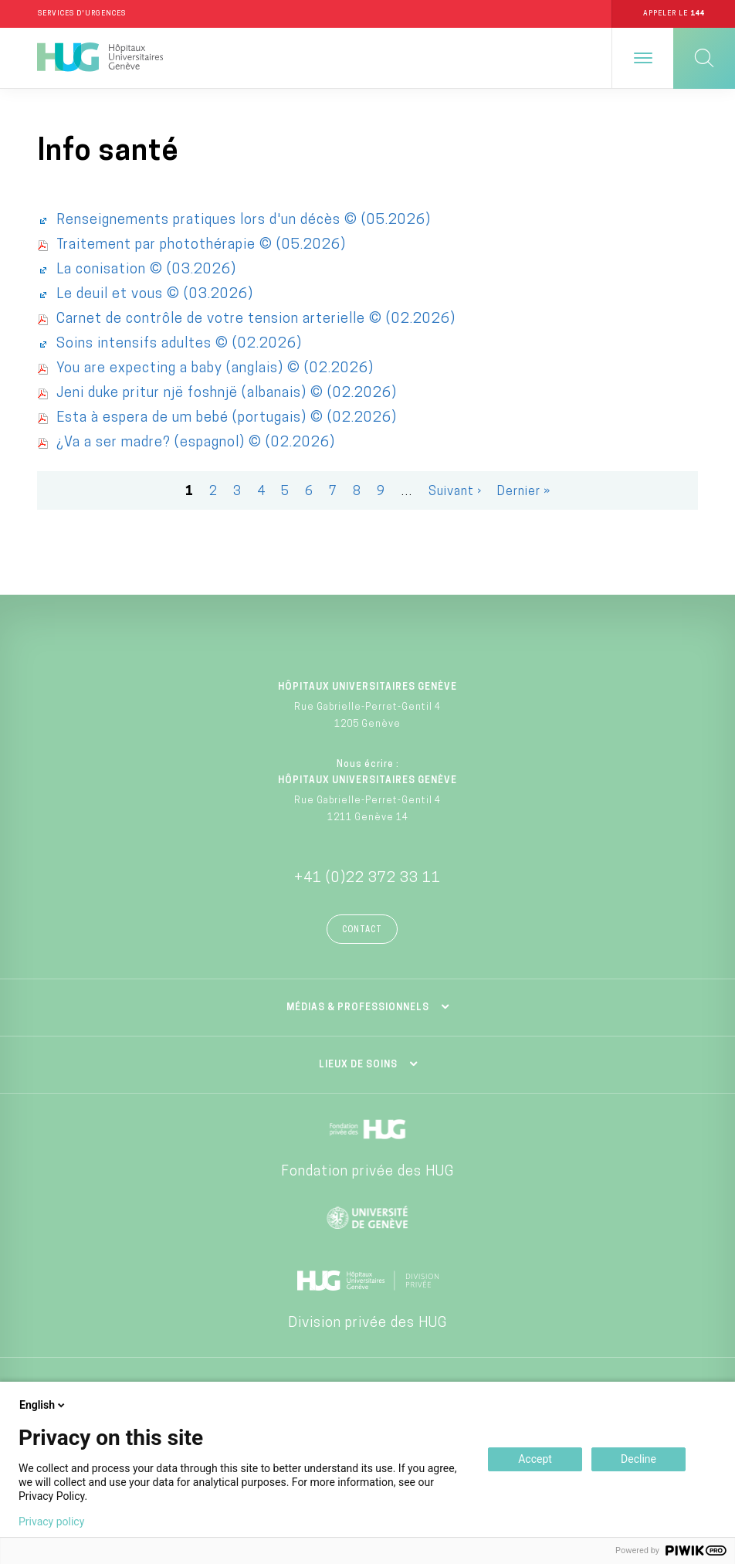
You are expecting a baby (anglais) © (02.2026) (215, 368)
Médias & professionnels (357, 1008)
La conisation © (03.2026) (146, 270)
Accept (535, 1459)
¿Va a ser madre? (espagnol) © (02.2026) (195, 443)
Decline (638, 1459)
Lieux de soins (358, 1065)
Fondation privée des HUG (367, 1172)
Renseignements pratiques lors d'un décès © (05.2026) (243, 220)
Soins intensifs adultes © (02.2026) (179, 344)
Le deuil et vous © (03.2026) (154, 294)
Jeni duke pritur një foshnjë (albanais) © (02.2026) (226, 393)
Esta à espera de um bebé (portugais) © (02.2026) (226, 418)
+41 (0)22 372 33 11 (367, 878)
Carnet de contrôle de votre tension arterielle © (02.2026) (256, 319)
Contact (362, 930)
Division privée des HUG (367, 1323)
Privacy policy (51, 1521)
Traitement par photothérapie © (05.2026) (201, 245)
